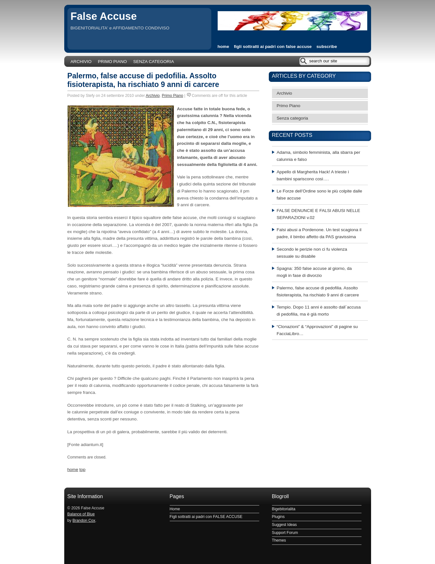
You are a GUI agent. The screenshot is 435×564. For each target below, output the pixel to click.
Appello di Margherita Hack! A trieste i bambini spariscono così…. (313, 175)
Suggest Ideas (284, 524)
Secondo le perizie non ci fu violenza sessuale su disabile (312, 253)
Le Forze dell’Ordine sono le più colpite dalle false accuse (319, 194)
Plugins (278, 516)
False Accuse (104, 16)
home (223, 46)
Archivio (81, 61)
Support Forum (285, 532)
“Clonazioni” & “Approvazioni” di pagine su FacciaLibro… (317, 330)
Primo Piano (112, 61)
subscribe (326, 46)
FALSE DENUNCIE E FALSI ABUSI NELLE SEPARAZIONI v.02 (318, 214)
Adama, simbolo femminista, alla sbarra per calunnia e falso (318, 156)
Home (175, 509)
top (82, 469)
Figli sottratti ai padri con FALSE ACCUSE (273, 46)
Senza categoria (153, 61)
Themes (279, 540)
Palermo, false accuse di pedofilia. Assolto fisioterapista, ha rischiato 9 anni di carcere (143, 80)
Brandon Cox (84, 520)
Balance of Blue (81, 514)
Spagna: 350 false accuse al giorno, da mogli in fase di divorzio (314, 272)
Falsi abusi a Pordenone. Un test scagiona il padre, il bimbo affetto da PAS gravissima (319, 233)
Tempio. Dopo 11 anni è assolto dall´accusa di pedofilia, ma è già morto (319, 311)
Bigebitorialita (283, 509)
